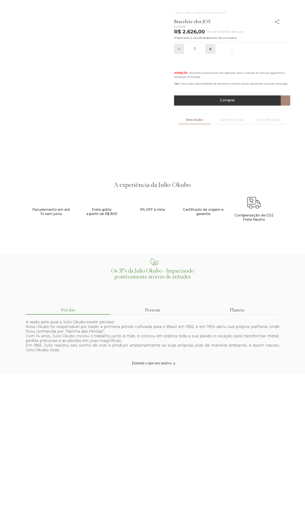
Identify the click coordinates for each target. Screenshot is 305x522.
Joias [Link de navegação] (187, 12)
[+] (210, 49)
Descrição (194, 120)
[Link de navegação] (178, 13)
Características (231, 120)
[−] (179, 49)
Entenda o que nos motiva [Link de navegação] (152, 363)
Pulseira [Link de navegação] (198, 12)
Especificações (269, 120)
